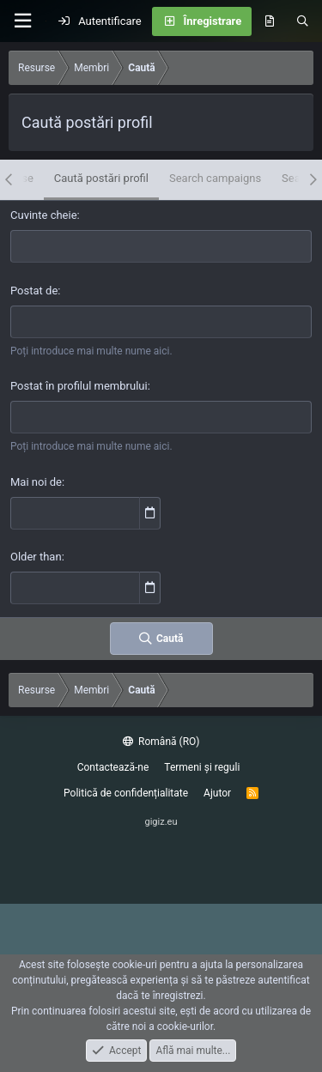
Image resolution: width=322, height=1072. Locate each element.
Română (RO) (161, 742)
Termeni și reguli (202, 767)
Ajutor (217, 793)
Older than (36, 556)
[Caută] (303, 21)
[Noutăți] (269, 21)
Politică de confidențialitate (126, 793)
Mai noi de (36, 481)
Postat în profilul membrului (79, 385)
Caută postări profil (101, 178)
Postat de (34, 290)
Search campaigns (215, 178)
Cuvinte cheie (43, 215)
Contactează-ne (113, 767)
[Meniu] (22, 21)
